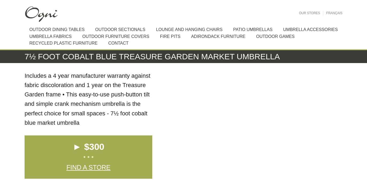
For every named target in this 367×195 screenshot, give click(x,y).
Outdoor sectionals (120, 29)
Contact (118, 43)
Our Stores (309, 13)
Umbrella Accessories (310, 29)
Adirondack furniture (218, 36)
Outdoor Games (275, 36)
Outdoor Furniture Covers (115, 36)
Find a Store (89, 167)
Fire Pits (170, 36)
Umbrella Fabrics (50, 36)
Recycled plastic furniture (63, 43)
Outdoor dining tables (57, 29)
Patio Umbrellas (252, 29)
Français (334, 13)
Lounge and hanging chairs (189, 29)
